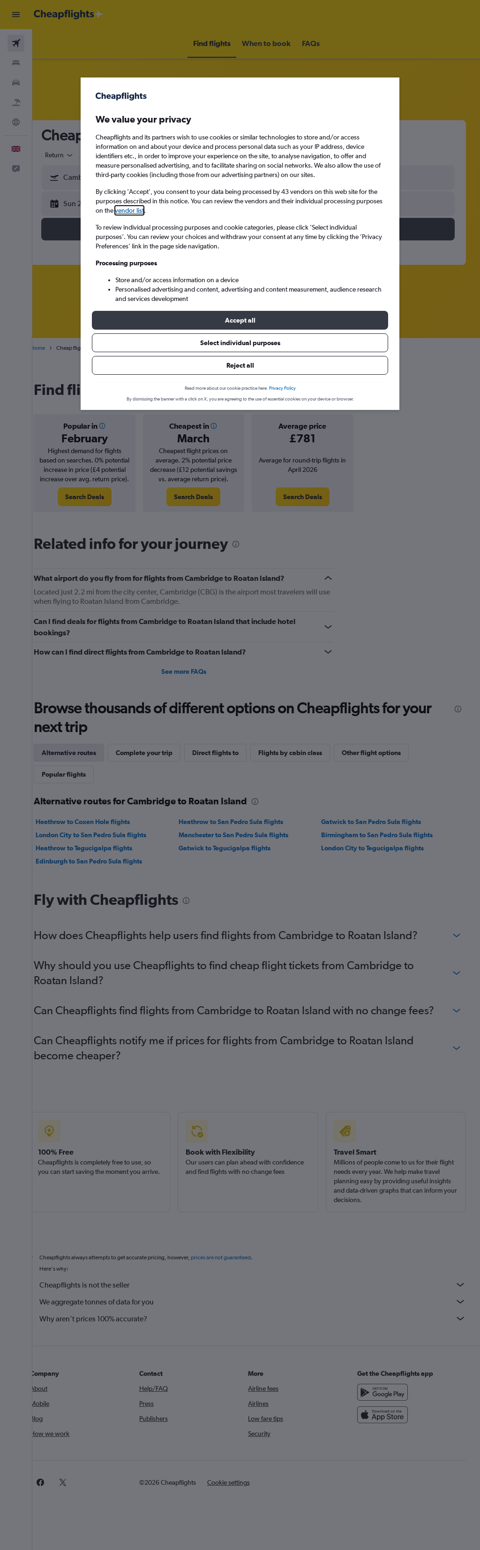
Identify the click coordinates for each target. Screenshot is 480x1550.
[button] (240, 320)
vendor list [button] (129, 210)
